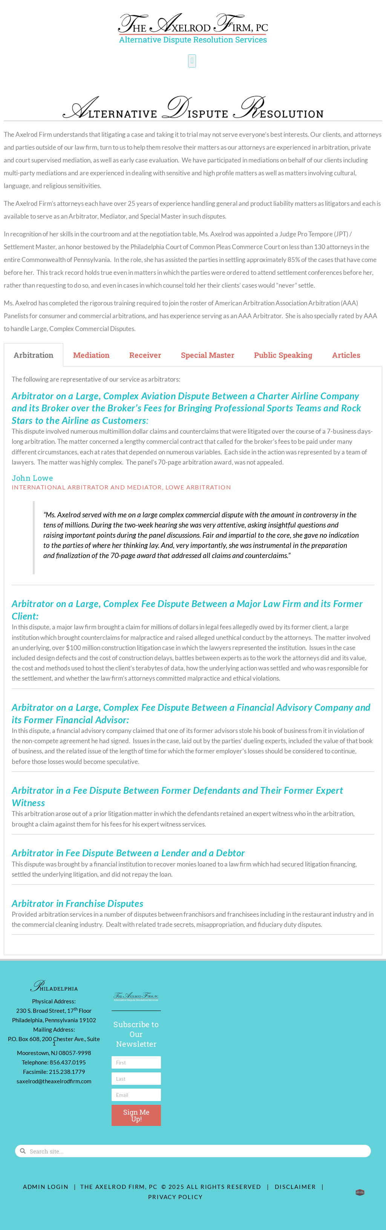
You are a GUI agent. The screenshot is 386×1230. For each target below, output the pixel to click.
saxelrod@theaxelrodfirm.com (54, 1081)
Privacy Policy (175, 1196)
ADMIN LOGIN (46, 1186)
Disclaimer (297, 1186)
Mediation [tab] (91, 355)
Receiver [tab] (145, 355)
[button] (192, 60)
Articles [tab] (346, 355)
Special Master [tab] (207, 355)
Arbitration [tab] (34, 355)
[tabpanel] (193, 661)
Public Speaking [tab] (283, 355)
